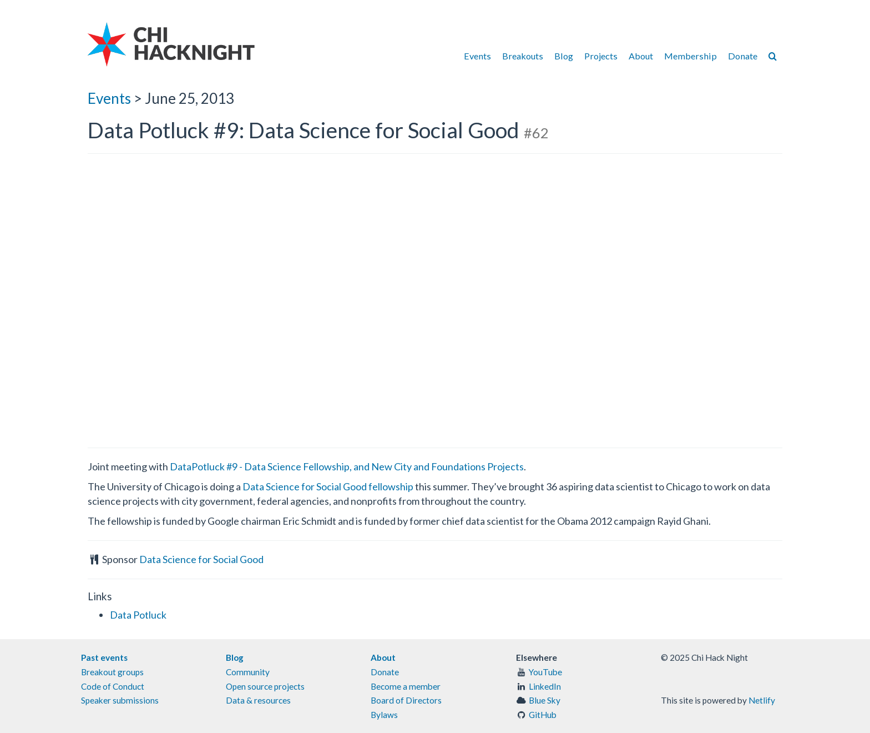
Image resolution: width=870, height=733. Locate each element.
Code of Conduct (112, 686)
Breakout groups (112, 672)
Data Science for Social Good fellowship (327, 486)
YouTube (545, 672)
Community (248, 672)
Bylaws (384, 715)
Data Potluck (138, 615)
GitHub (543, 715)
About (641, 56)
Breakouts (522, 56)
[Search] (772, 55)
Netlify (761, 700)
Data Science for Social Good (201, 559)
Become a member (406, 686)
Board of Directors (406, 700)
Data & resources (258, 700)
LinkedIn (545, 686)
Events (477, 56)
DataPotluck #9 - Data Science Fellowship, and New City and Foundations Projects (347, 466)
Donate (742, 56)
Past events (104, 657)
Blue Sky (544, 700)
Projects (601, 56)
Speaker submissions (120, 700)
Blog (563, 56)
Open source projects (265, 686)
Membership (690, 56)
